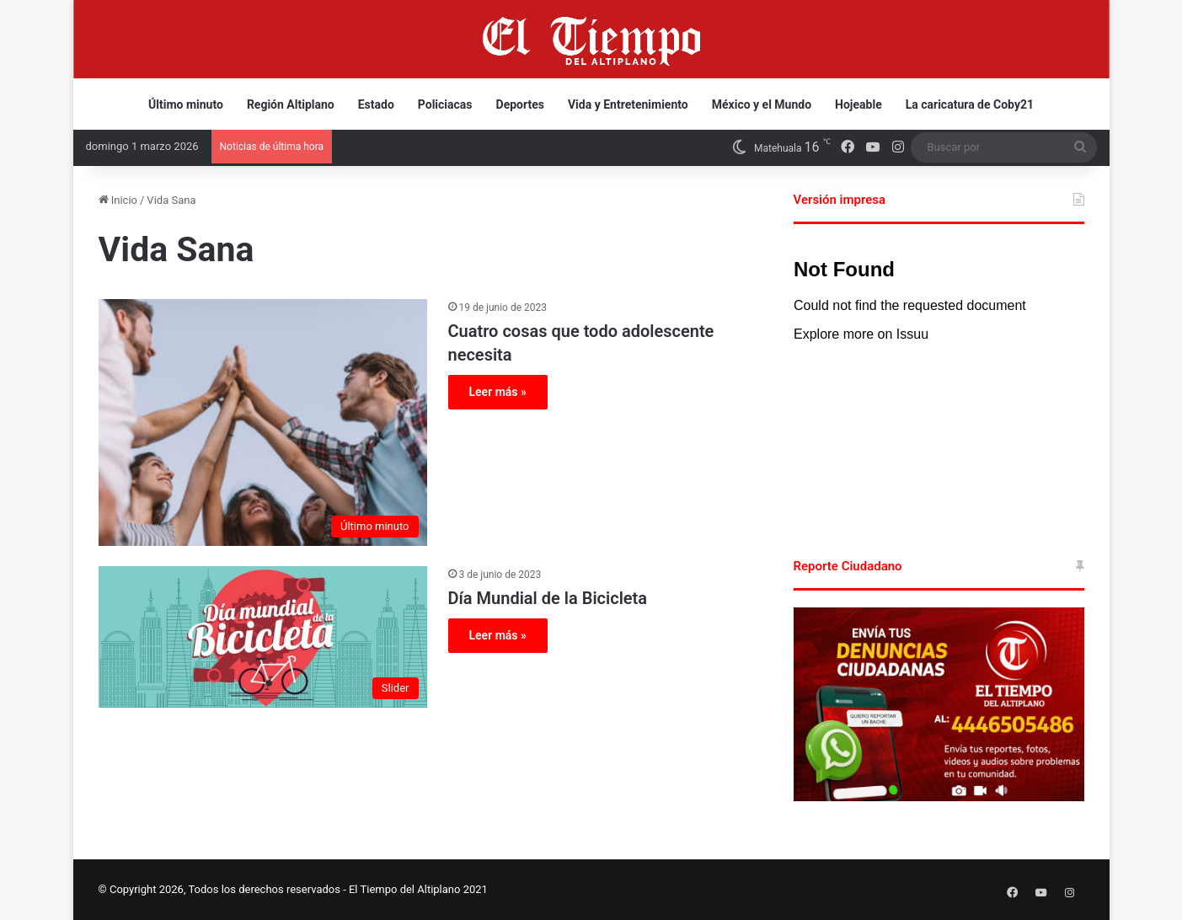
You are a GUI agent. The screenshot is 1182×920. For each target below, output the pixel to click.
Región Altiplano (290, 104)
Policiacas (445, 104)
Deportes (520, 104)
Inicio (118, 200)
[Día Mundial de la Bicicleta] (263, 637)
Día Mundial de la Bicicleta (548, 598)
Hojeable (858, 104)
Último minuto (185, 104)
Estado (376, 104)
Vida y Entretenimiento (628, 104)
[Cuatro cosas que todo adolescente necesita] (263, 422)
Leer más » (498, 391)
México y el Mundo (761, 104)
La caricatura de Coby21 (970, 104)
